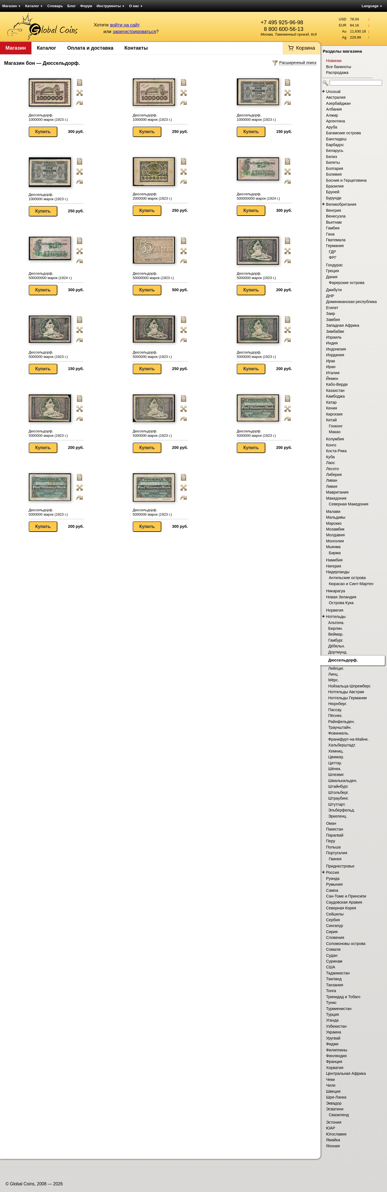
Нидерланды (337, 572)
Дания (331, 277)
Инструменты (111, 6)
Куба (330, 457)
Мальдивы (335, 517)
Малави (333, 511)
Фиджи (332, 1044)
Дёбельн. (336, 646)
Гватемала (335, 240)
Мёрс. (333, 680)
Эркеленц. (337, 816)
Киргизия (334, 414)
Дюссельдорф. (343, 660)
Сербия (333, 920)
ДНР (330, 296)
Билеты (333, 162)
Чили (330, 1085)
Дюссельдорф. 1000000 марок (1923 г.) (48, 117)
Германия (335, 245)
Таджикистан (338, 973)
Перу (330, 841)
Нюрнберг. (337, 703)
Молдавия (335, 535)
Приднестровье (340, 866)
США (330, 967)
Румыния (334, 884)
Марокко (334, 523)
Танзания (334, 985)
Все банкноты (338, 67)
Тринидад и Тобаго (343, 997)
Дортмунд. (337, 652)
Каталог (34, 6)
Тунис (331, 1002)
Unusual (333, 91)
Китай (331, 420)
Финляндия (336, 1056)
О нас (136, 6)
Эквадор (333, 1103)
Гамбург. (335, 640)
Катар (331, 402)
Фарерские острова (346, 282)
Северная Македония (348, 504)
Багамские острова (343, 133)
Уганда (332, 1020)
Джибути (334, 290)
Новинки (333, 60)
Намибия (334, 560)
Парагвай (334, 835)
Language (372, 6)
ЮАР (330, 1128)
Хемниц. (335, 751)
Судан (331, 955)
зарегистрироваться (134, 31)
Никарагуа (335, 591)
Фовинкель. (338, 733)
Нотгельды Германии (347, 698)
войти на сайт (125, 25)
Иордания (335, 355)
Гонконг (336, 426)
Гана (330, 234)
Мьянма (333, 547)
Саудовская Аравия (344, 902)
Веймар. (335, 634)
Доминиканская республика (351, 301)
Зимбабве (335, 331)
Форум (86, 6)
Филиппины (336, 1050)
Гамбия (332, 228)
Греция (332, 271)
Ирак (330, 361)
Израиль (334, 337)
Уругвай (333, 1038)
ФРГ (333, 257)
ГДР (332, 252)
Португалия (336, 853)
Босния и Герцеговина (346, 180)
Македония (336, 498)
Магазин (11, 6)
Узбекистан (336, 1026)
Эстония (333, 1122)
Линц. (333, 674)
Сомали (333, 949)
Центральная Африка (346, 1073)
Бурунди (333, 198)
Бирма (335, 553)
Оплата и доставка (90, 48)
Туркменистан (338, 1008)
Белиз (331, 156)
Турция (332, 1014)
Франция (334, 1061)
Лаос (330, 462)
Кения (331, 408)
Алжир (332, 115)
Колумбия (335, 439)
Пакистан (334, 829)
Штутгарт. (337, 804)
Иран (330, 367)
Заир (330, 313)
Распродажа (337, 72)
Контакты (136, 48)
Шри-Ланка (336, 1097)
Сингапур (334, 925)
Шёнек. (334, 769)
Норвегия (334, 610)
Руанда (333, 878)
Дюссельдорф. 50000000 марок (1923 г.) (153, 275)
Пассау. (335, 710)
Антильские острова (347, 577)
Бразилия (335, 186)
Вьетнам (334, 222)
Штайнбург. (338, 786)
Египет (332, 308)
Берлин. (335, 628)
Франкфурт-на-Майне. (348, 739)
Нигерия (333, 566)
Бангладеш (336, 139)
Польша (333, 847)
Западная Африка (342, 325)
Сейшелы (335, 914)
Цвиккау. (336, 757)
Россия (332, 872)
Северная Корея (341, 908)
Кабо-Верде (337, 384)
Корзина (305, 48)
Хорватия (334, 1067)
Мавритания (337, 492)
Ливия (331, 486)
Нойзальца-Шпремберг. (349, 686)
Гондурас (334, 265)
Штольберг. (338, 792)
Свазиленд (339, 1115)
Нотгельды (336, 616)
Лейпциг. (336, 668)
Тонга (331, 991)
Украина (333, 1032)
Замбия (333, 319)
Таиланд (334, 979)
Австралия (336, 97)
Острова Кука (341, 603)
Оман (331, 823)
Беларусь (334, 150)
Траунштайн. (339, 727)
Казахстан (335, 390)
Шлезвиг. (336, 774)
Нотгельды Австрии (346, 692)
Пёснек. (335, 715)
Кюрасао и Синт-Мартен (351, 584)
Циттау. (335, 763)
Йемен (332, 378)
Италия (333, 373)
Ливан (331, 480)
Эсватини (334, 1109)
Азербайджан (338, 103)
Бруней (332, 192)
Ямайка (333, 1140)
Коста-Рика (336, 451)
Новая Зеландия (341, 597)
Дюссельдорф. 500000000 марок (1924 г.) (258, 196)
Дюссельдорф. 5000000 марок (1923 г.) (256, 275)
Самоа (332, 890)
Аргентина (335, 121)
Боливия (334, 174)
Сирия (332, 932)
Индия (332, 343)
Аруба (331, 127)
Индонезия (336, 349)
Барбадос (335, 145)
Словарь (55, 6)
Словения (335, 937)
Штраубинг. (338, 798)
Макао (335, 432)
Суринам (334, 961)
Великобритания (341, 204)
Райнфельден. (341, 721)
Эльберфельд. (341, 810)
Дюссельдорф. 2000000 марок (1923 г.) (152, 196)
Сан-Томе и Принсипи (346, 896)
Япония (333, 1146)
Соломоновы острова (345, 943)
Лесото (332, 469)
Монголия (335, 541)
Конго (331, 445)
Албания (334, 109)
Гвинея (335, 859)
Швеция (333, 1091)
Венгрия (333, 210)
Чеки (330, 1079)
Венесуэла (336, 216)
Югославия (336, 1134)
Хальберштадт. (342, 745)
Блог (71, 6)
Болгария (334, 168)
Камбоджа (335, 396)
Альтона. (336, 622)
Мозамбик (335, 529)
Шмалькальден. (342, 780)
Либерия (334, 474)
